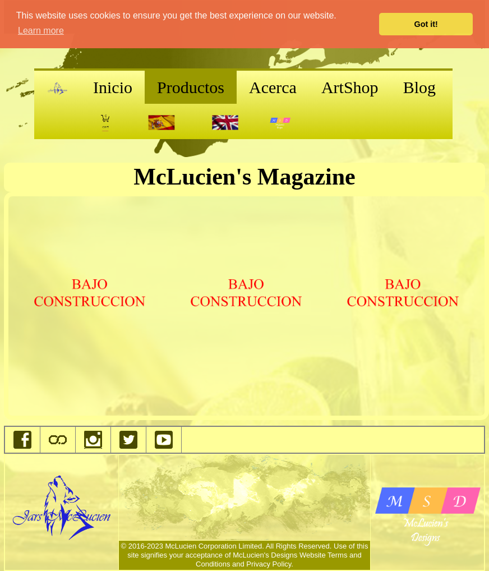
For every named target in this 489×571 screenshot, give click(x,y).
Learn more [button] (41, 30)
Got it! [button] (426, 24)
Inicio (112, 87)
